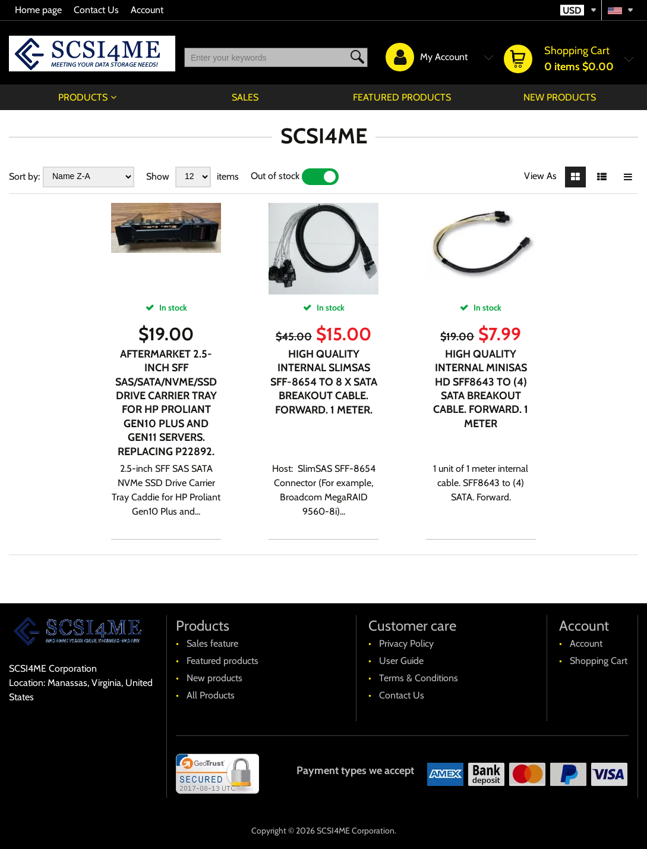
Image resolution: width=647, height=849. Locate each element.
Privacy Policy (406, 643)
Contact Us (96, 9)
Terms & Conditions (418, 678)
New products (559, 97)
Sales (245, 97)
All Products (211, 695)
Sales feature (212, 643)
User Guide (401, 660)
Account (147, 9)
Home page (38, 9)
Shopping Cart (598, 660)
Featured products (402, 97)
